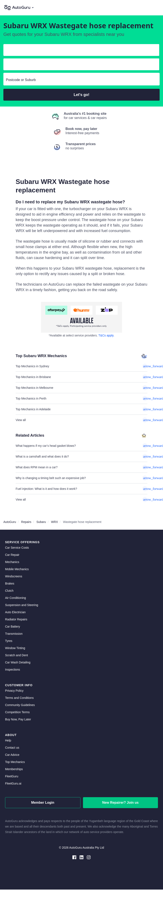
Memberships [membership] (14, 769)
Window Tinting (15, 648)
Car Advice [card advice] (12, 754)
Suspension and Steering (21, 605)
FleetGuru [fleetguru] (11, 776)
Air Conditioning (15, 598)
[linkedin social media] (81, 857)
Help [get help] (8, 740)
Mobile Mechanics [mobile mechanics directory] (17, 569)
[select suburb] (81, 80)
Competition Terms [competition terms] (17, 712)
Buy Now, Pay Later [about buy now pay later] (18, 719)
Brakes (9, 583)
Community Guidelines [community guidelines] (20, 705)
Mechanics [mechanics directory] (12, 562)
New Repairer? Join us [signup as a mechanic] (120, 802)
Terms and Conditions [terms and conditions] (19, 697)
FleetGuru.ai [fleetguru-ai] (13, 783)
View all (81, 420)
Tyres (8, 641)
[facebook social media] (74, 857)
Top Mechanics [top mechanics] (15, 762)
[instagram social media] (88, 857)
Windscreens (13, 576)
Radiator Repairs (16, 619)
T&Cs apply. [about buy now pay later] (106, 335)
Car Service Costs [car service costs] (17, 547)
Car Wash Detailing (17, 662)
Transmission (14, 633)
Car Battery (12, 626)
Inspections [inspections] (12, 669)
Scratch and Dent (16, 655)
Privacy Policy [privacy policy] (14, 690)
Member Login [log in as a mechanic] (42, 802)
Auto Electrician (15, 612)
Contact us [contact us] (12, 747)
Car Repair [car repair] (12, 554)
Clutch (9, 590)
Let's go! (81, 95)
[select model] (79, 65)
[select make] (79, 51)
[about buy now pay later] (81, 317)
